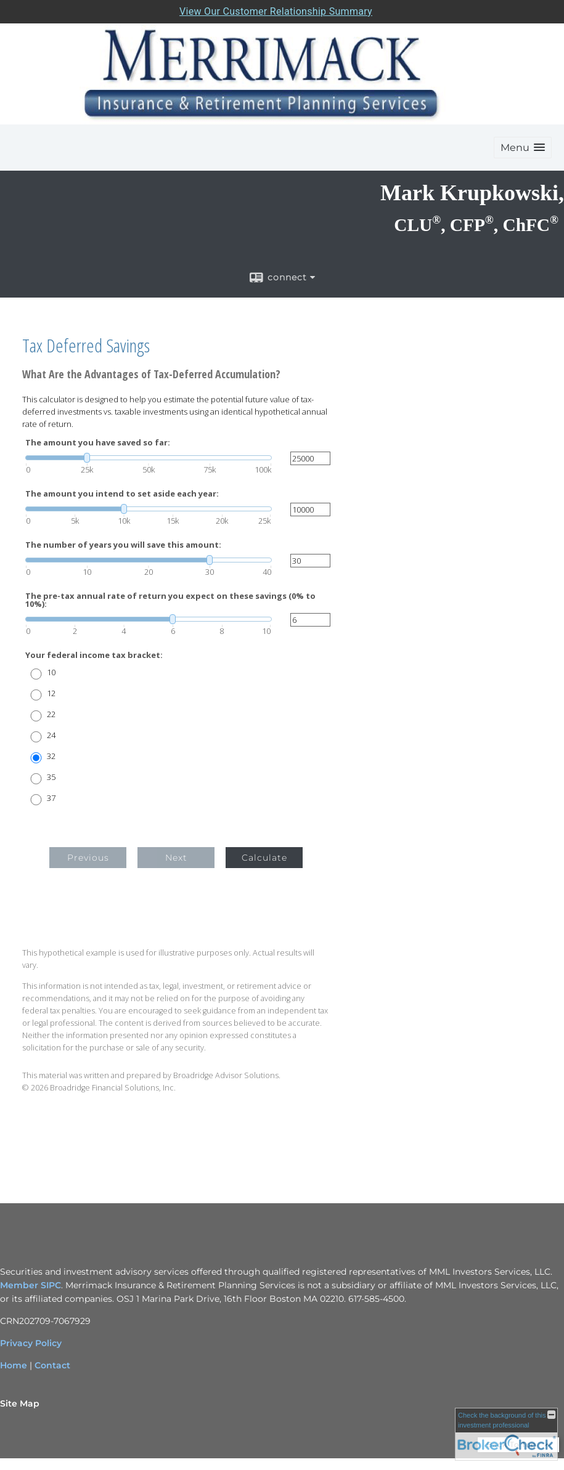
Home (13, 1365)
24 (51, 735)
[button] (523, 147)
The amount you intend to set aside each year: (122, 494)
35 (51, 777)
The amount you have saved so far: (97, 443)
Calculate (264, 857)
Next (176, 857)
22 (51, 714)
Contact (52, 1365)
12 (51, 693)
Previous (88, 857)
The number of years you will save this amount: (123, 545)
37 (51, 798)
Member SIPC (30, 1285)
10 (51, 672)
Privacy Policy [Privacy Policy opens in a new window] (31, 1343)
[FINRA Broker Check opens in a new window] (506, 1434)
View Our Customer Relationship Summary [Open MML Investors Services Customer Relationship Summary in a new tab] (275, 11)
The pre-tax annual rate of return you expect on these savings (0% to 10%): (170, 600)
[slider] (148, 457)
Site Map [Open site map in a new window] (19, 1403)
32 (51, 756)
